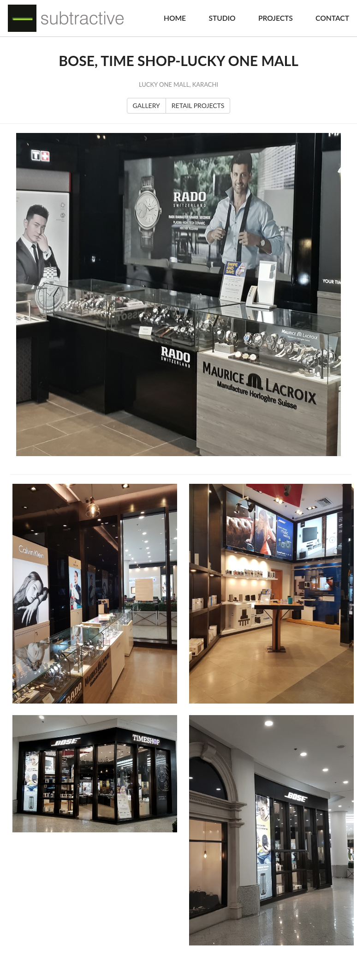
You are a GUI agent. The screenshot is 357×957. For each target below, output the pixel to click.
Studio (221, 18)
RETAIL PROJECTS (198, 105)
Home (175, 18)
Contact (332, 18)
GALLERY (146, 105)
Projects (275, 18)
